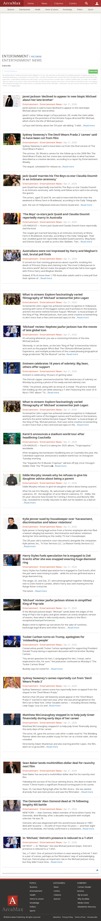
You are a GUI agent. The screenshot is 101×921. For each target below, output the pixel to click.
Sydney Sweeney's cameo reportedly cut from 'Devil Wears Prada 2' (57, 679)
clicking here (16, 85)
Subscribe (93, 71)
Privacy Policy (67, 917)
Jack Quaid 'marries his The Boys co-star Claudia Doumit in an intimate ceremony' (59, 177)
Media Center (83, 903)
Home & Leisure (51, 9)
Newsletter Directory (87, 906)
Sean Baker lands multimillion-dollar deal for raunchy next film (58, 764)
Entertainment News (51, 104)
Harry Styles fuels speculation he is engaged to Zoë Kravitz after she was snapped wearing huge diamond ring (58, 558)
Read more (89, 125)
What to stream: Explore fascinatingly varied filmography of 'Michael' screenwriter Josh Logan (55, 403)
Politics (80, 9)
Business (11, 9)
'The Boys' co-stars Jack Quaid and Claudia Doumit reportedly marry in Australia (56, 215)
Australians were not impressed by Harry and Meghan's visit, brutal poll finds (59, 252)
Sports (90, 9)
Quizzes (57, 899)
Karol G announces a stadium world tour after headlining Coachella (53, 435)
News (56, 887)
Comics (57, 891)
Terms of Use (80, 917)
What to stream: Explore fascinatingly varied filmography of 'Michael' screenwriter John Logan (55, 296)
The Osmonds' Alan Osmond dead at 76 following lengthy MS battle (55, 802)
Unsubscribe (92, 917)
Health (37, 9)
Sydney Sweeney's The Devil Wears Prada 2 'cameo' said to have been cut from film (59, 136)
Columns (57, 895)
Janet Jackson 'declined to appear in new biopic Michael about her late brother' (59, 98)
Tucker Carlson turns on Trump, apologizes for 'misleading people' (53, 638)
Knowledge (67, 9)
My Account (83, 895)
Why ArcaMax (83, 899)
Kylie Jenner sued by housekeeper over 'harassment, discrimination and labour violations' (57, 520)
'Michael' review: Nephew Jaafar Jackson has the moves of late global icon (59, 328)
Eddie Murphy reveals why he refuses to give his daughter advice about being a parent (54, 476)
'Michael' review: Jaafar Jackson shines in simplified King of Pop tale (56, 601)
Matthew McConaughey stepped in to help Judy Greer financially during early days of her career (58, 716)
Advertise (57, 917)
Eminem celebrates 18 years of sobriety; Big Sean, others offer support (55, 365)
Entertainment (24, 9)
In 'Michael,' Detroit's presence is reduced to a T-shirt (57, 838)
